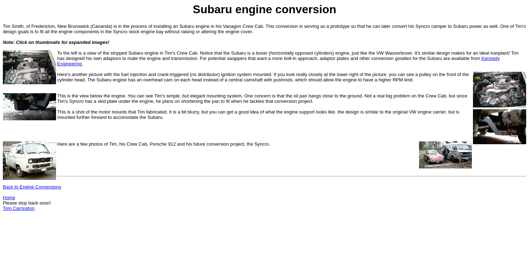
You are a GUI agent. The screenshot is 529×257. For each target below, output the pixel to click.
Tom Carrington (19, 208)
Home (9, 197)
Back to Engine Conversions (32, 187)
